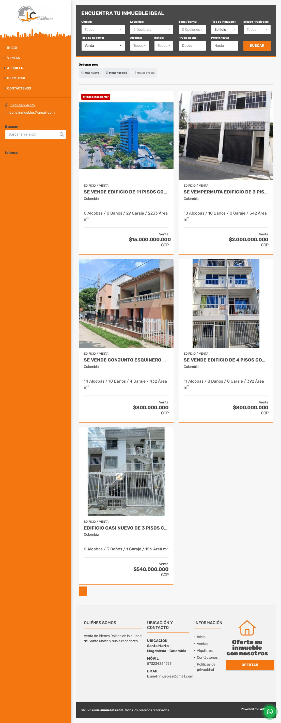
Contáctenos (19, 88)
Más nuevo (90, 72)
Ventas (13, 58)
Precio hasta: (220, 37)
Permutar (16, 78)
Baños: (159, 37)
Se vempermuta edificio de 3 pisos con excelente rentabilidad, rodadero (226, 192)
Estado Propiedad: (256, 21)
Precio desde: (188, 37)
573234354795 (22, 105)
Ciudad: (86, 21)
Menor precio (116, 72)
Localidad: (137, 21)
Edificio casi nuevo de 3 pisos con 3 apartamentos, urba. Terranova (126, 528)
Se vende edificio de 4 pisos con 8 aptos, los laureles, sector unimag (226, 360)
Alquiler (15, 68)
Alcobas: (136, 37)
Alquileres (205, 651)
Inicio (12, 48)
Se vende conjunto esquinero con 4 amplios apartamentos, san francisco (126, 360)
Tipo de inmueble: (223, 21)
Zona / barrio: (188, 21)
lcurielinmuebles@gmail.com (32, 112)
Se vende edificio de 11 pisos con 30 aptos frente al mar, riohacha (126, 192)
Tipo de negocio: (92, 37)
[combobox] (103, 30)
